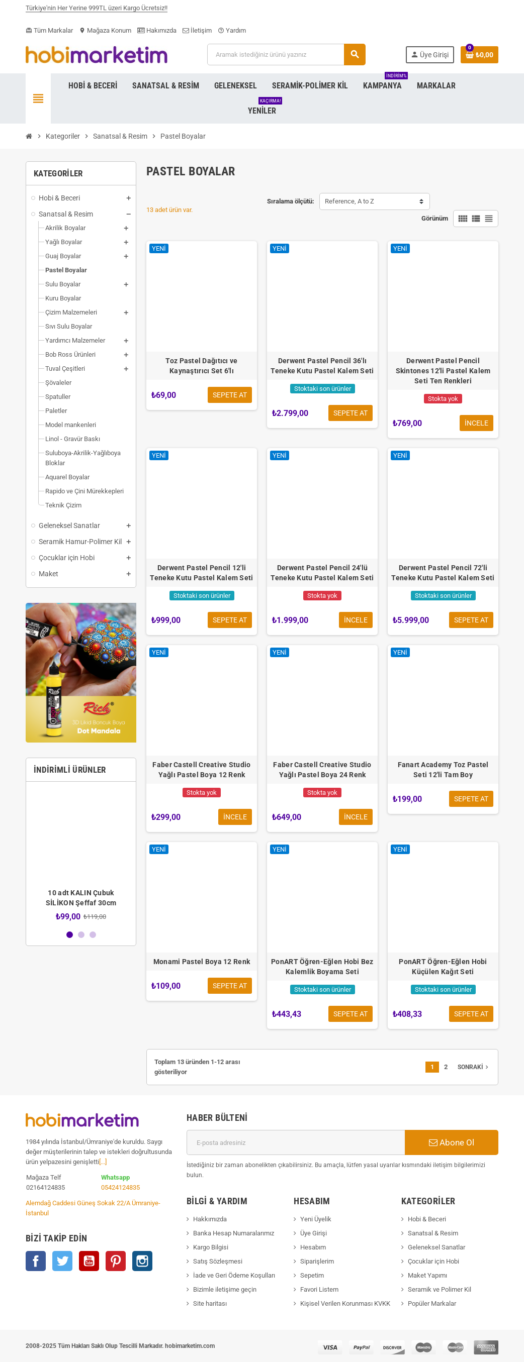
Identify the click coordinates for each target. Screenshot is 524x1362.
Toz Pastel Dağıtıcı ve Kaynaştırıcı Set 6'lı (201, 366)
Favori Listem (319, 1289)
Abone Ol (451, 1142)
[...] (103, 1162)
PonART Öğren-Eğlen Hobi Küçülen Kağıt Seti (443, 967)
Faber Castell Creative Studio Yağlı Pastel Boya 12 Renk (201, 770)
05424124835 (120, 1187)
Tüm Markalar (49, 30)
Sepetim (312, 1275)
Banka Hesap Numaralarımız (233, 1233)
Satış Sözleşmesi (217, 1261)
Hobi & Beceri (427, 1219)
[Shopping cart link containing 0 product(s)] (479, 54)
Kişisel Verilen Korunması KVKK (345, 1303)
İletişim (197, 30)
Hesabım (313, 1247)
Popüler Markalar (432, 1303)
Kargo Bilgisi (210, 1247)
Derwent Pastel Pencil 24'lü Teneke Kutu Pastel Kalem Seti (322, 573)
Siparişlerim (317, 1261)
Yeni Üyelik (315, 1219)
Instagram (142, 1261)
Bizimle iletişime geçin (224, 1289)
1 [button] (69, 934)
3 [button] (93, 934)
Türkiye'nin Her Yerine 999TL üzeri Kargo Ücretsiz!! (96, 12)
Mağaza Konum (105, 30)
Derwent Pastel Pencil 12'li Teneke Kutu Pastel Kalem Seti (201, 573)
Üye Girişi (313, 1233)
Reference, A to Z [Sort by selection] (349, 201)
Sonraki (474, 1067)
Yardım (232, 30)
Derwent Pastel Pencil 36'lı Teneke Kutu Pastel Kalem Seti (322, 366)
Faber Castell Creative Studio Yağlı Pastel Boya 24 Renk (322, 770)
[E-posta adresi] (296, 1142)
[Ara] (286, 54)
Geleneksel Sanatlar (436, 1247)
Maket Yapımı (427, 1275)
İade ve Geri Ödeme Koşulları (234, 1275)
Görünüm (434, 218)
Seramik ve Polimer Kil (439, 1289)
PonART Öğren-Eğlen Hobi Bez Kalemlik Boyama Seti (322, 967)
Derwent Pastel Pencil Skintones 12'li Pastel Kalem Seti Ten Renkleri (443, 371)
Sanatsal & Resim (433, 1233)
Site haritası (210, 1303)
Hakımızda (157, 30)
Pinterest (116, 1261)
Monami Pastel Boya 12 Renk (201, 962)
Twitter (62, 1261)
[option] (81, 855)
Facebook (36, 1261)
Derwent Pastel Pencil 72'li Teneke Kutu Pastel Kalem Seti (442, 573)
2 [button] (81, 934)
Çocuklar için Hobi (433, 1261)
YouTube (89, 1261)
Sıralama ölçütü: (290, 201)
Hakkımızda (210, 1219)
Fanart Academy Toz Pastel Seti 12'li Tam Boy (443, 770)
